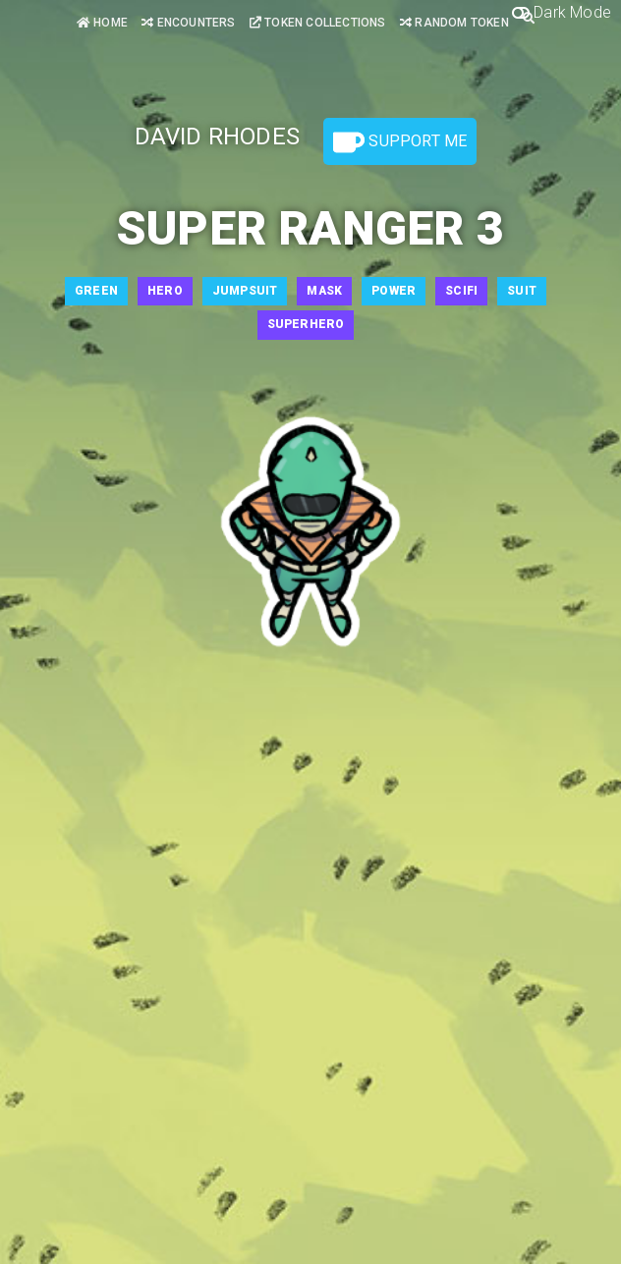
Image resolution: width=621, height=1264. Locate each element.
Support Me (400, 142)
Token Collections (318, 22)
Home (102, 22)
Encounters (188, 22)
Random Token (454, 22)
